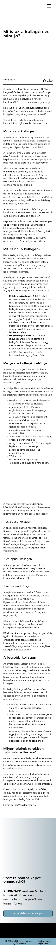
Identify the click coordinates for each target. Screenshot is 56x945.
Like (50, 80)
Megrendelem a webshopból (28, 913)
